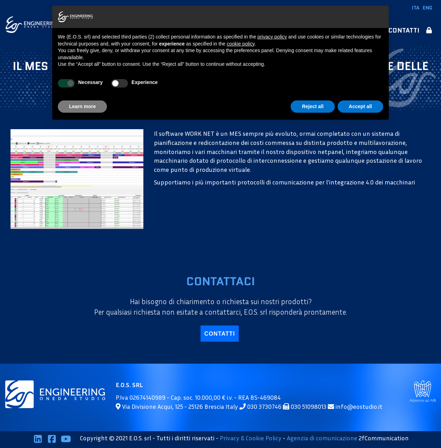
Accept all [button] (360, 106)
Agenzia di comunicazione (322, 438)
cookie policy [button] (241, 44)
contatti (219, 333)
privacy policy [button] (272, 37)
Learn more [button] (82, 106)
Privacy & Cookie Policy (250, 438)
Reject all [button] (312, 106)
